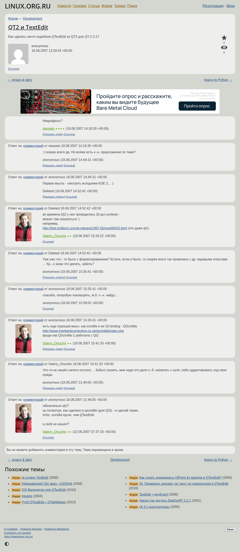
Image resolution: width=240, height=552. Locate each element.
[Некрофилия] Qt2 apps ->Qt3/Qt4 (47, 483)
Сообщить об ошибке (17, 532)
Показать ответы (53, 196)
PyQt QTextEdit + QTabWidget (44, 502)
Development (32, 18)
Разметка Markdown (56, 528)
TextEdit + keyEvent (153, 494)
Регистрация (213, 6)
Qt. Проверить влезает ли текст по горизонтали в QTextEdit (183, 483)
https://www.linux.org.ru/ (18, 536)
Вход (231, 6)
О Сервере (11, 528)
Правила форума (31, 528)
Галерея (79, 6)
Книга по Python (216, 80)
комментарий (33, 146)
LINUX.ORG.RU (28, 6)
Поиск (132, 6)
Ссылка (13, 68)
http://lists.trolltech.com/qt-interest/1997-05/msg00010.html (85, 228)
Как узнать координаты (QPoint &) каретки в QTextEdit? (180, 477)
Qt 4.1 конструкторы (154, 507)
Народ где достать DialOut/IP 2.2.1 (165, 500)
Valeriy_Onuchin (54, 236)
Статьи (94, 6)
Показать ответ (53, 134)
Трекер (120, 6)
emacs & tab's (22, 80)
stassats (49, 128)
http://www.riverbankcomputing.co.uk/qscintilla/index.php (83, 331)
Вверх (230, 529)
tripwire (27, 496)
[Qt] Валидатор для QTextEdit (44, 490)
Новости (64, 6)
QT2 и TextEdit (28, 27)
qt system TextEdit (35, 477)
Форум (107, 6)
